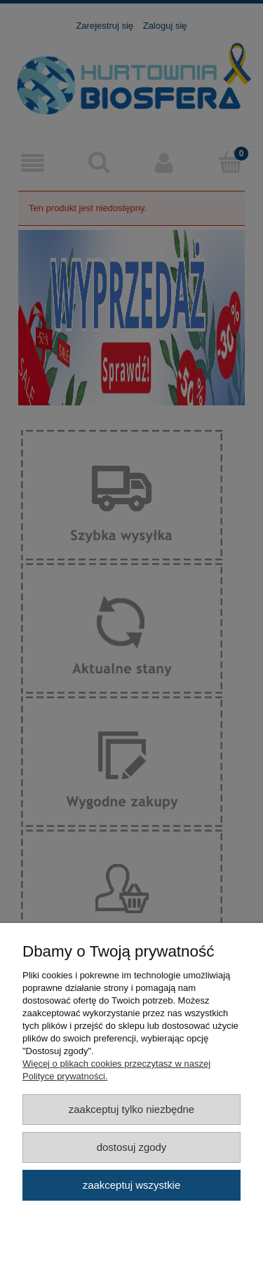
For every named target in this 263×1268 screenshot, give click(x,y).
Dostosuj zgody (132, 1147)
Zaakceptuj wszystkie (131, 1185)
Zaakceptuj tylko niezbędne (131, 1109)
